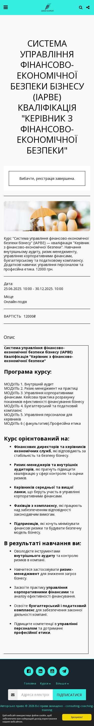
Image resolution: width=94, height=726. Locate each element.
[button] (5, 7)
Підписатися (69, 694)
